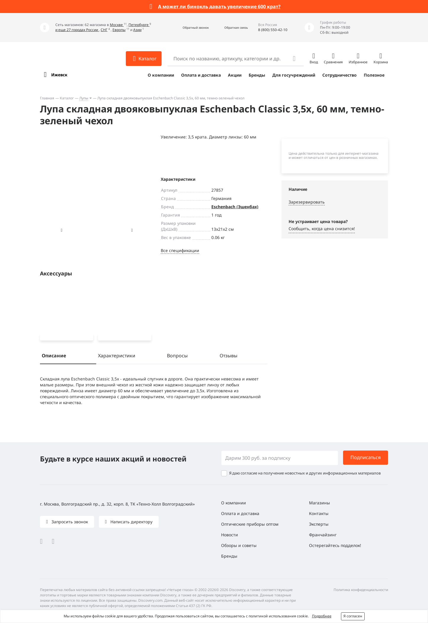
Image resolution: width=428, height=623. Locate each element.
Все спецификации (180, 250)
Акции (235, 75)
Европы (118, 29)
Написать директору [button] (130, 521)
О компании (161, 75)
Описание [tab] (54, 357)
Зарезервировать (307, 202)
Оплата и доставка (201, 75)
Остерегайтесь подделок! (335, 545)
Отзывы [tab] (228, 357)
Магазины (319, 503)
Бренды (257, 75)
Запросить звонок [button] (69, 521)
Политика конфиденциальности (361, 589)
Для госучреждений (293, 75)
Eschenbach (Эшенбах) (234, 206)
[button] (189, 27)
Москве (117, 24)
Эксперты (319, 524)
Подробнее (322, 616)
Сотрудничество (339, 75)
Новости (229, 535)
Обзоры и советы (239, 545)
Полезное (374, 75)
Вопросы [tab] (177, 357)
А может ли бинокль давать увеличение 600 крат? (219, 6)
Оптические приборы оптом (250, 524)
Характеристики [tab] (116, 357)
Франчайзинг (323, 535)
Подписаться (365, 457)
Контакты (319, 513)
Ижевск (59, 75)
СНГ (104, 29)
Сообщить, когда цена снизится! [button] (322, 228)
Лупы (83, 98)
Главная (47, 98)
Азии (137, 29)
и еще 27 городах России (77, 29)
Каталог (67, 98)
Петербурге (138, 24)
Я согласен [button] (352, 616)
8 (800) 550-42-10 (272, 29)
